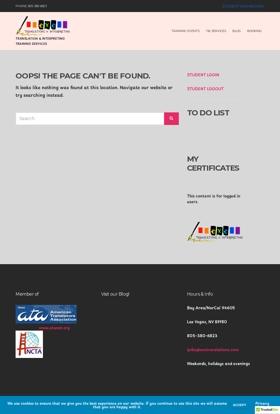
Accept (239, 405)
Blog (236, 31)
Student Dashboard (243, 6)
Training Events (185, 31)
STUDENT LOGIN (203, 75)
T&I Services (216, 31)
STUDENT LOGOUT (205, 89)
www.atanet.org (54, 328)
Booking (254, 31)
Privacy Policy (262, 405)
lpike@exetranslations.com (213, 349)
